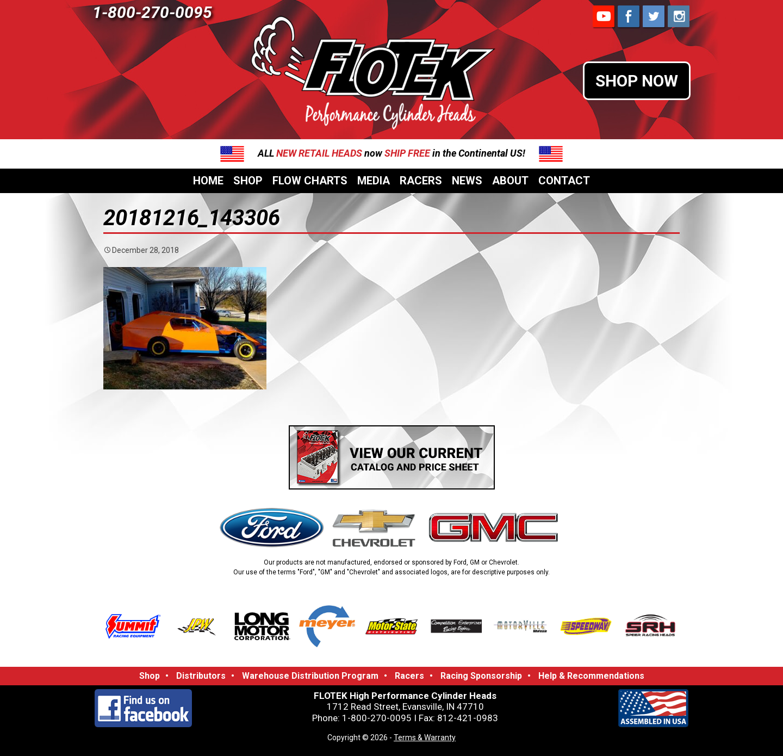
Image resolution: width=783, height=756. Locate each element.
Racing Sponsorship (481, 676)
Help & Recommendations (591, 676)
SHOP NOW (636, 80)
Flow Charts (309, 180)
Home (208, 180)
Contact (564, 180)
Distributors (201, 676)
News (467, 180)
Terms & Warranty (425, 737)
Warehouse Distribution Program (310, 676)
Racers (421, 180)
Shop (248, 180)
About (510, 180)
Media (373, 180)
